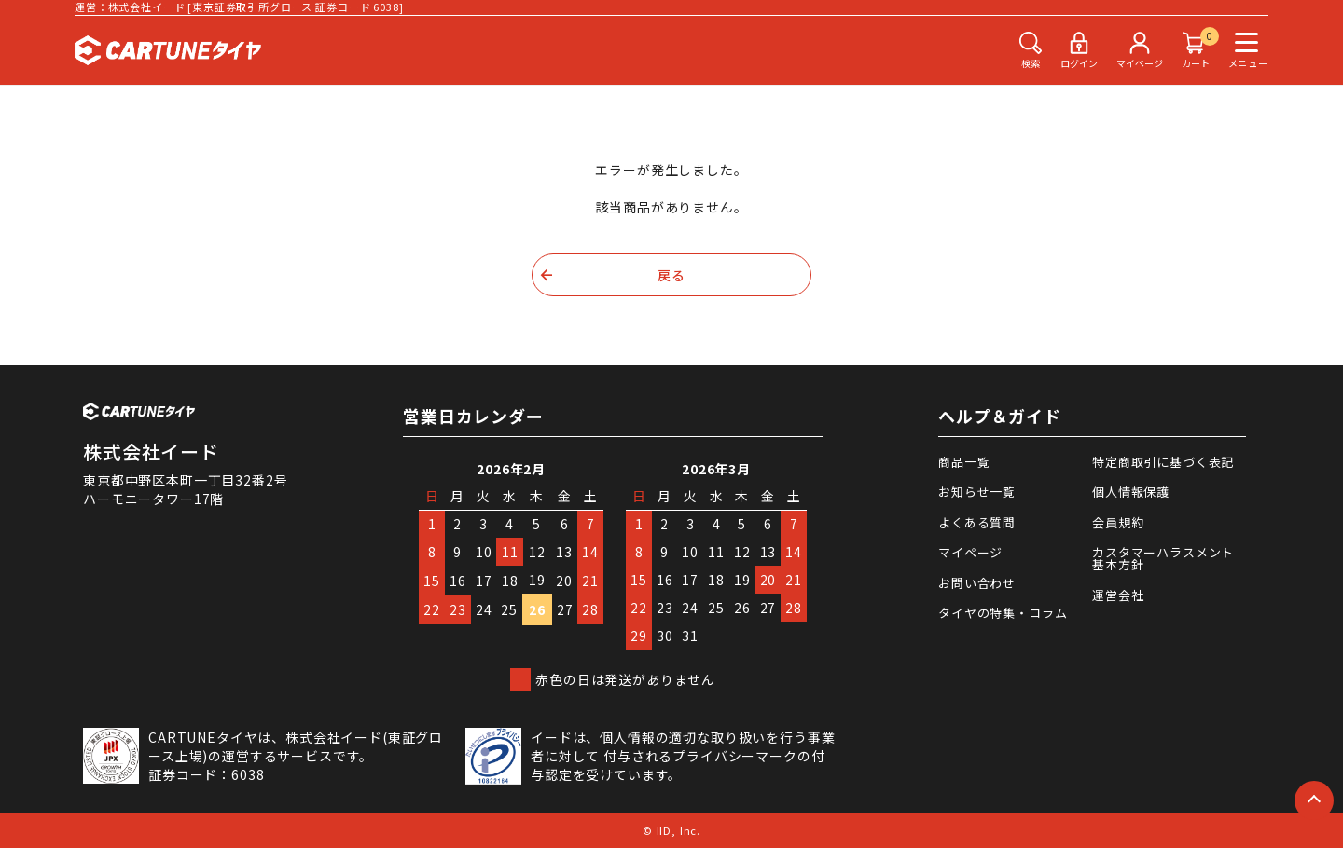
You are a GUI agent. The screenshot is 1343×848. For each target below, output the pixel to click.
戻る (671, 275)
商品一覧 (964, 462)
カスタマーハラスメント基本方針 (1163, 558)
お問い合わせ (977, 583)
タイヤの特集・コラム (1002, 613)
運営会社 (1117, 595)
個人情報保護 (1131, 491)
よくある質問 (977, 522)
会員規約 (1117, 522)
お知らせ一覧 (977, 491)
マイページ (970, 552)
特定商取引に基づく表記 (1163, 462)
